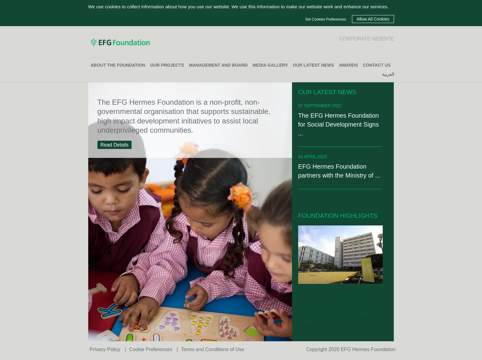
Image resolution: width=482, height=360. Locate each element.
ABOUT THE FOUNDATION (118, 65)
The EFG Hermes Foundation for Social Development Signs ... (338, 124)
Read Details (115, 144)
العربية (388, 74)
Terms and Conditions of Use (212, 349)
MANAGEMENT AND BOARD (218, 65)
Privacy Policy (106, 349)
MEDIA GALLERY (270, 65)
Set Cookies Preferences (325, 19)
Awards (348, 65)
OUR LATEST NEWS (313, 65)
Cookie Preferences (151, 349)
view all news (371, 199)
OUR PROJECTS (167, 65)
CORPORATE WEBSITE (367, 38)
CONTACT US (377, 65)
